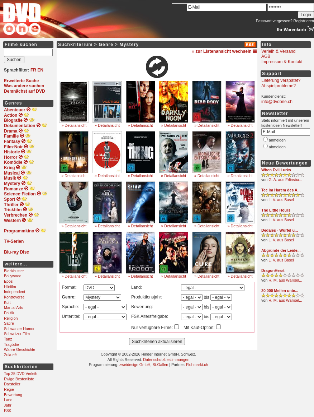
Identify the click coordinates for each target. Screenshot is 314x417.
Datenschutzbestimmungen (166, 359)
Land (8, 400)
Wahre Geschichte (19, 349)
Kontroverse (14, 297)
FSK (7, 410)
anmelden (277, 140)
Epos (8, 281)
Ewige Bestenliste (19, 379)
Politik (9, 313)
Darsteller (12, 384)
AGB (265, 56)
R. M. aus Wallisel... (285, 280)
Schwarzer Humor (19, 328)
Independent (14, 291)
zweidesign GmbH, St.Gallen (143, 364)
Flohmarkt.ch (197, 364)
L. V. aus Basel (281, 200)
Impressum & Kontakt (282, 61)
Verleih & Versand (278, 51)
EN (40, 70)
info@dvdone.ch (276, 101)
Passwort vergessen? (274, 21)
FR (33, 70)
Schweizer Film (17, 334)
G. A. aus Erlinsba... (285, 179)
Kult (7, 302)
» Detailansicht (73, 125)
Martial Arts (13, 307)
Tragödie (11, 344)
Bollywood (13, 276)
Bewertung (13, 395)
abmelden (277, 147)
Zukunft (10, 355)
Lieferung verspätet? (280, 80)
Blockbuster (14, 271)
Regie (9, 389)
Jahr (7, 405)
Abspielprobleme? (278, 85)
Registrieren (304, 21)
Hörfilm (10, 286)
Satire (9, 323)
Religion (11, 318)
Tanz (8, 339)
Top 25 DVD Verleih (20, 373)
